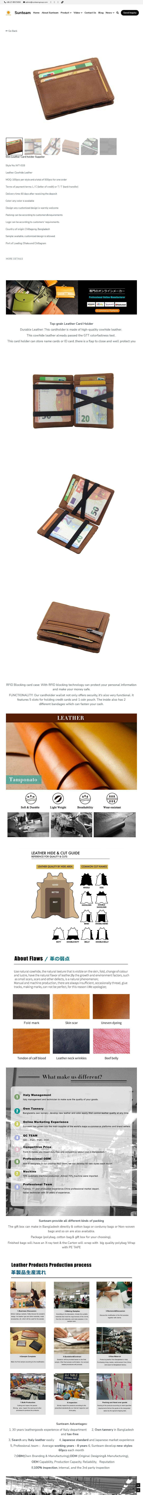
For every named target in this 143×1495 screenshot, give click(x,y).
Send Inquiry (129, 12)
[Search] (117, 13)
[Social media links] (50, 2)
